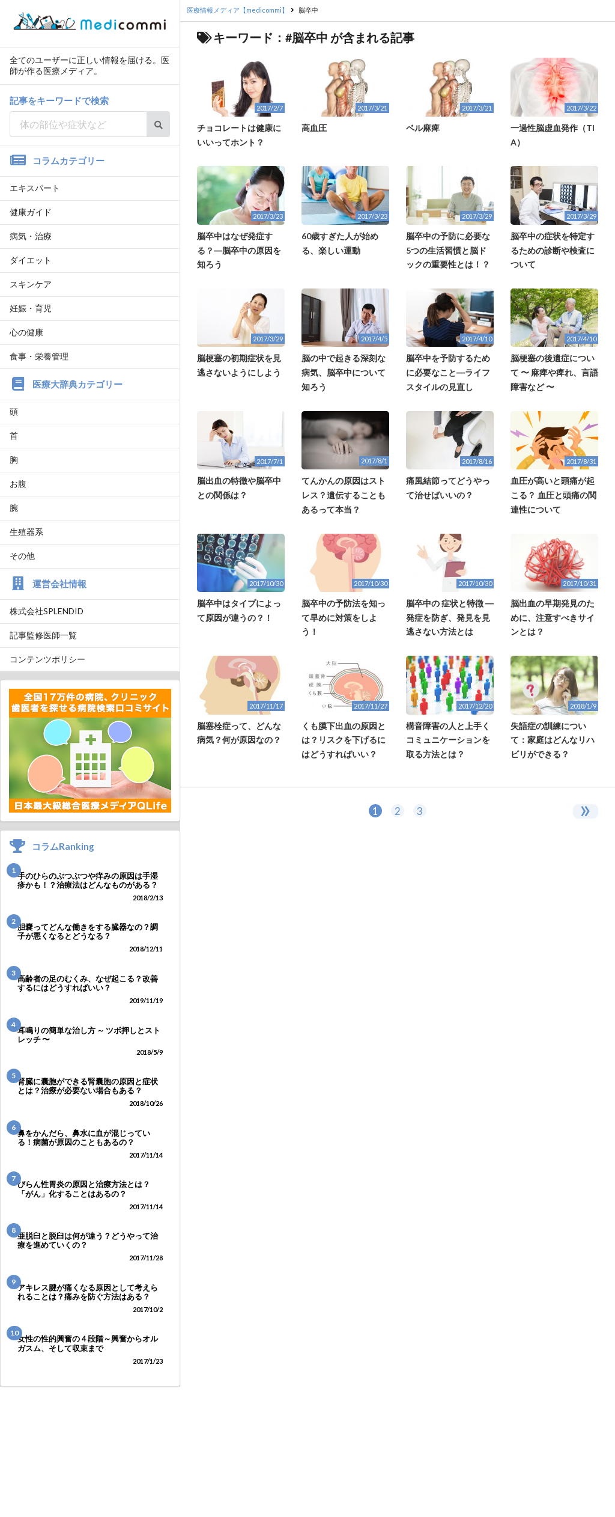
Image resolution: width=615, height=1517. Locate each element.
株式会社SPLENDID (46, 611)
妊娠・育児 (31, 308)
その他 (22, 556)
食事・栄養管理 (39, 356)
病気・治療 (31, 236)
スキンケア (31, 284)
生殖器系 (26, 532)
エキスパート (35, 188)
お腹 (18, 483)
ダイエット (31, 260)
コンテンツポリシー (47, 659)
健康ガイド (31, 212)
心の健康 (26, 332)
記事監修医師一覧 (43, 635)
